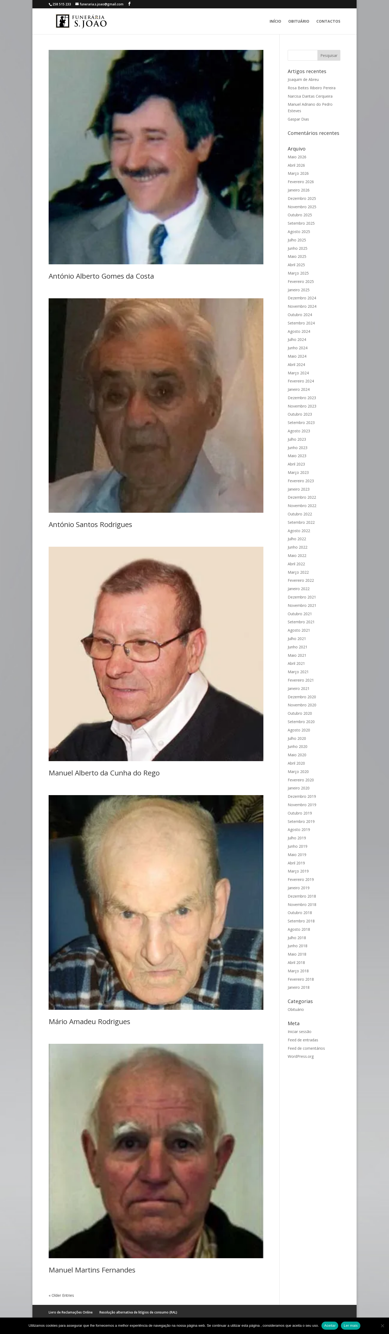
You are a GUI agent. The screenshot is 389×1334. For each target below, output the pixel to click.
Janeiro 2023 (299, 489)
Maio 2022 (297, 555)
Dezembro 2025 (302, 198)
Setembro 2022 (301, 522)
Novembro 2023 (302, 406)
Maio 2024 (297, 356)
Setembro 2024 (301, 323)
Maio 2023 (297, 455)
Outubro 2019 (300, 813)
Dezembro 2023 (302, 397)
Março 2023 (298, 472)
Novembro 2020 (302, 704)
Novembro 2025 (302, 206)
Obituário (298, 21)
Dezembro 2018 (302, 896)
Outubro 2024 (300, 314)
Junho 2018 (297, 945)
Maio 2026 (297, 156)
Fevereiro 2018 (301, 979)
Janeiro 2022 (299, 588)
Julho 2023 (297, 439)
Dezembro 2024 (302, 297)
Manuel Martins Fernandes (92, 1270)
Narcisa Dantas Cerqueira (310, 96)
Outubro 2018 (300, 912)
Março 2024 (298, 372)
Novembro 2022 (302, 505)
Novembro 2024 (302, 306)
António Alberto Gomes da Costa (101, 276)
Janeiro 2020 (299, 788)
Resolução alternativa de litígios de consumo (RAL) (138, 1312)
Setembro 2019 (301, 821)
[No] (382, 1325)
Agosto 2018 (299, 929)
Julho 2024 (297, 339)
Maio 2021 (297, 655)
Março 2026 (298, 173)
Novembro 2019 (302, 804)
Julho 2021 (297, 638)
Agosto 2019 (299, 829)
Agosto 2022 (299, 530)
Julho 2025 (297, 239)
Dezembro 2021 (302, 597)
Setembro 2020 (301, 721)
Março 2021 (298, 671)
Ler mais (351, 1325)
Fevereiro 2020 (301, 779)
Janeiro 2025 (299, 289)
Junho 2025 (297, 248)
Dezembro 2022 (302, 497)
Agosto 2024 (299, 331)
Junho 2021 (297, 646)
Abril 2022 (296, 563)
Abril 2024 (296, 364)
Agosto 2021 (299, 630)
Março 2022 (298, 572)
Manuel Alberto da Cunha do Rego (104, 773)
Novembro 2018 (302, 904)
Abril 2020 (296, 763)
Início (275, 21)
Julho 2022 (297, 538)
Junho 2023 (297, 447)
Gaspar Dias (298, 119)
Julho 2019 (297, 837)
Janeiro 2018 (299, 987)
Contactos (328, 21)
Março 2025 (298, 273)
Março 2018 (298, 970)
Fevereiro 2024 (301, 381)
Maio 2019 (297, 854)
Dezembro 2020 (302, 696)
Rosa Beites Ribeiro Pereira (312, 87)
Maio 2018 (297, 954)
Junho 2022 (297, 547)
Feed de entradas (303, 1039)
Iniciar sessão (299, 1031)
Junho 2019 (297, 846)
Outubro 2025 (300, 214)
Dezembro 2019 (302, 796)
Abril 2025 (296, 264)
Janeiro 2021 (299, 688)
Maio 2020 (297, 754)
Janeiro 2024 (299, 389)
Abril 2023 (296, 464)
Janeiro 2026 (299, 190)
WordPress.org (301, 1056)
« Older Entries (61, 1295)
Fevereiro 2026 (301, 181)
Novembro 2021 (302, 605)
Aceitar (330, 1325)
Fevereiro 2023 (301, 480)
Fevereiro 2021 (301, 680)
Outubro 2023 (300, 414)
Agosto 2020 (299, 730)
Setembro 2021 (301, 621)
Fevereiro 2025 (301, 281)
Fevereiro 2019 (301, 879)
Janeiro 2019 (299, 887)
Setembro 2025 (301, 223)
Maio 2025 (297, 256)
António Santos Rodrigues (90, 524)
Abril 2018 (296, 962)
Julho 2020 (297, 738)
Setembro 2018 (301, 920)
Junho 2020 (297, 746)
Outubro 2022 (300, 514)
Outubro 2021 (300, 613)
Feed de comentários (306, 1048)
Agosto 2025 (299, 231)
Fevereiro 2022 (301, 580)
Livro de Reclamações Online (71, 1312)
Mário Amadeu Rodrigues (89, 1021)
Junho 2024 (297, 347)
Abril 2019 (296, 863)
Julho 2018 (297, 937)
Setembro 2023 (301, 422)
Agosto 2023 (299, 430)
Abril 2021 (296, 663)
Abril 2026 (296, 165)
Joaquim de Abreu (303, 79)
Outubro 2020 (300, 713)
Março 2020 (298, 771)
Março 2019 (298, 871)
